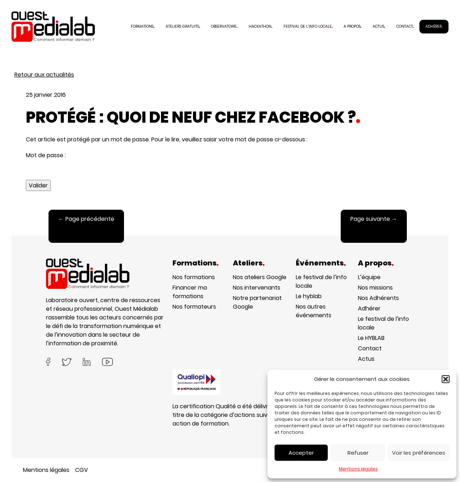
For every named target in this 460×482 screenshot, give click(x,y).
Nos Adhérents (378, 298)
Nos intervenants (256, 287)
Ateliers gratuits (182, 26)
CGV (81, 470)
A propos (352, 26)
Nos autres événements (313, 311)
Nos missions (375, 287)
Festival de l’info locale (308, 26)
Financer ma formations (189, 291)
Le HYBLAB (371, 338)
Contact (404, 26)
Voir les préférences (418, 452)
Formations (142, 26)
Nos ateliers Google (259, 277)
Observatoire (223, 26)
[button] (445, 379)
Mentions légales (358, 469)
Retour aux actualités (44, 75)
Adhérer (434, 26)
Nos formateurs (194, 307)
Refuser (358, 452)
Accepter (301, 452)
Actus (378, 26)
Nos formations (193, 277)
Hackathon (260, 26)
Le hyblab (309, 296)
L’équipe (369, 277)
